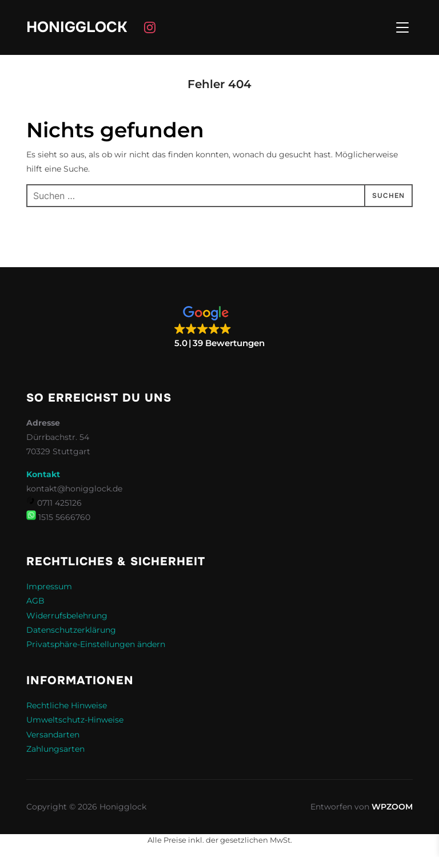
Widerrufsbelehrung (66, 615)
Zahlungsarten (55, 749)
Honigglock (76, 27)
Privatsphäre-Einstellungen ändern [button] (95, 644)
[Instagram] (149, 27)
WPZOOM (392, 807)
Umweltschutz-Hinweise (74, 720)
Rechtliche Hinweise (66, 705)
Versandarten (52, 734)
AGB (35, 601)
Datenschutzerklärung (71, 630)
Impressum (49, 586)
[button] (219, 327)
